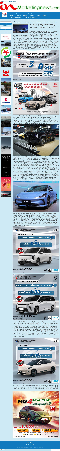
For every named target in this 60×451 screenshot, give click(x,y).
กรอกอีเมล (2, 26)
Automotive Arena (25, 19)
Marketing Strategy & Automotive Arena (17, 19)
